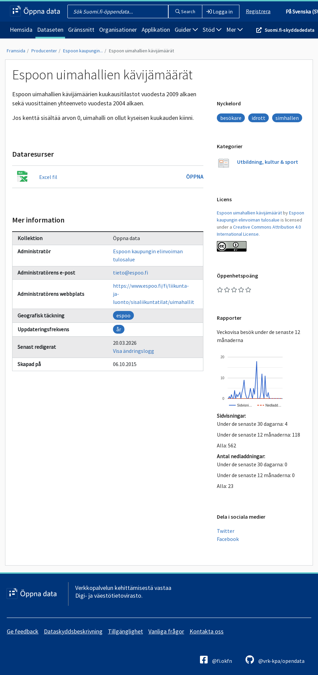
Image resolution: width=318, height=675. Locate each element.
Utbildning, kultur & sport (267, 161)
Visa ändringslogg (133, 350)
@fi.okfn (216, 659)
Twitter (225, 530)
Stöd (212, 29)
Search (185, 11)
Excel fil (48, 177)
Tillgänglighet (125, 631)
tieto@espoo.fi (130, 272)
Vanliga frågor (166, 631)
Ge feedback (22, 631)
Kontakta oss (207, 631)
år (118, 329)
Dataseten (50, 29)
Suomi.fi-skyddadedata (289, 30)
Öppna (194, 176)
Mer (234, 29)
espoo (123, 315)
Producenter (44, 51)
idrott (258, 117)
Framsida (16, 51)
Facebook (228, 539)
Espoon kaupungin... (83, 51)
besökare (230, 117)
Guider (186, 29)
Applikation (156, 29)
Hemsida (21, 29)
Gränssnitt (81, 29)
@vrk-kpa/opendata (275, 659)
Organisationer (118, 29)
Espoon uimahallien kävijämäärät (141, 51)
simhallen (287, 117)
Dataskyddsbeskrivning (73, 631)
